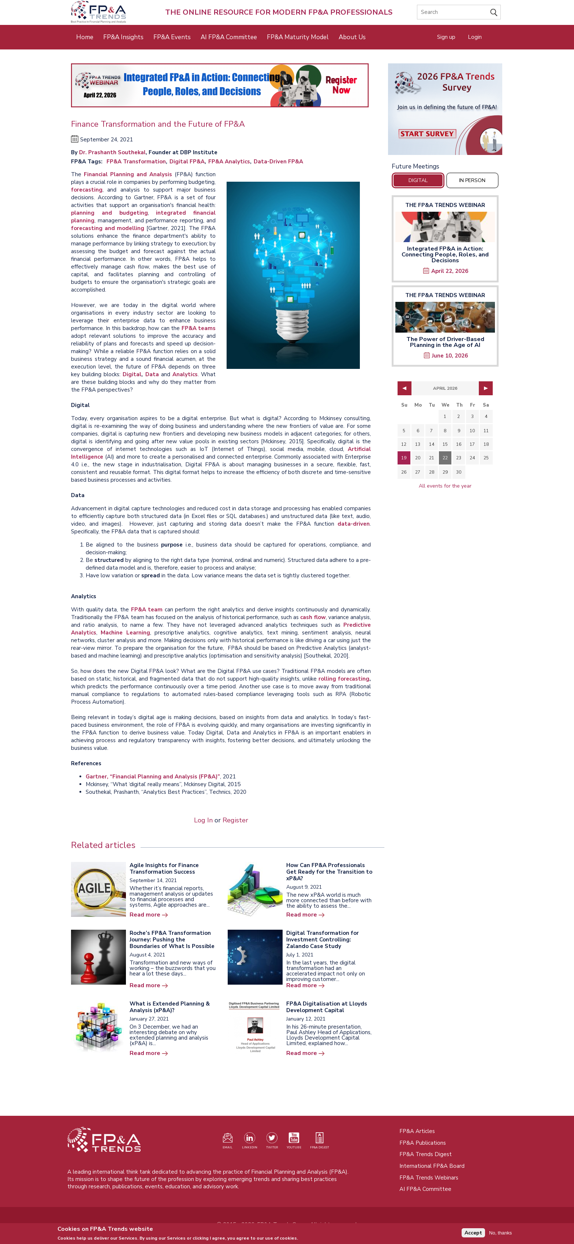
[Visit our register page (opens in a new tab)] (227, 1142)
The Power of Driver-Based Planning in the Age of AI (445, 342)
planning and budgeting (109, 212)
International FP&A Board (432, 1166)
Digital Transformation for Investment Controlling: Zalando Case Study (322, 939)
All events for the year (445, 485)
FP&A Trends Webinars (428, 1177)
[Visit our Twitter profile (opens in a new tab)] (272, 1142)
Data (152, 374)
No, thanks (500, 1234)
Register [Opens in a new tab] (235, 820)
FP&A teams (199, 328)
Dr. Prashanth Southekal (112, 152)
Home (84, 37)
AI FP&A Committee (229, 37)
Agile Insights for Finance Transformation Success (164, 868)
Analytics (185, 374)
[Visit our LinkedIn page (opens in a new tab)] (249, 1142)
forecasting (86, 189)
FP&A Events (172, 37)
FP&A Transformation (136, 161)
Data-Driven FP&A (278, 161)
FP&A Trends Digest (425, 1154)
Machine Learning (125, 632)
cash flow (312, 617)
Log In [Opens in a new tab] (203, 820)
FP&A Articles (417, 1131)
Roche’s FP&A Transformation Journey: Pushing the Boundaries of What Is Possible (172, 939)
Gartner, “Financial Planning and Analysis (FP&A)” (153, 776)
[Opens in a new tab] (445, 109)
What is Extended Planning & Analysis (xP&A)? (170, 1007)
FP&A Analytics (229, 161)
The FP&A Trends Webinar (445, 205)
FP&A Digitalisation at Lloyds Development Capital (326, 1007)
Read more (145, 915)
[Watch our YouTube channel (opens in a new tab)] (294, 1142)
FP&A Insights (123, 37)
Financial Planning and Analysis (129, 174)
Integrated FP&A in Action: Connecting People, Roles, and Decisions (445, 254)
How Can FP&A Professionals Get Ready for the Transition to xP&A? (329, 872)
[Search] (459, 12)
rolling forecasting (343, 678)
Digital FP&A (187, 161)
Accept (473, 1234)
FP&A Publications (422, 1143)
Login (475, 37)
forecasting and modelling (107, 228)
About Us (352, 37)
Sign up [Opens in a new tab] (446, 37)
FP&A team (147, 609)
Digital (132, 374)
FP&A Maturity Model (298, 37)
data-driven (354, 523)
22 (445, 458)
